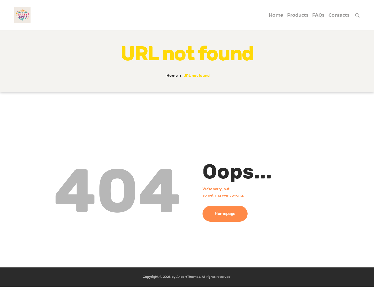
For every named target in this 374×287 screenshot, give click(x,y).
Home (172, 76)
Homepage (225, 214)
